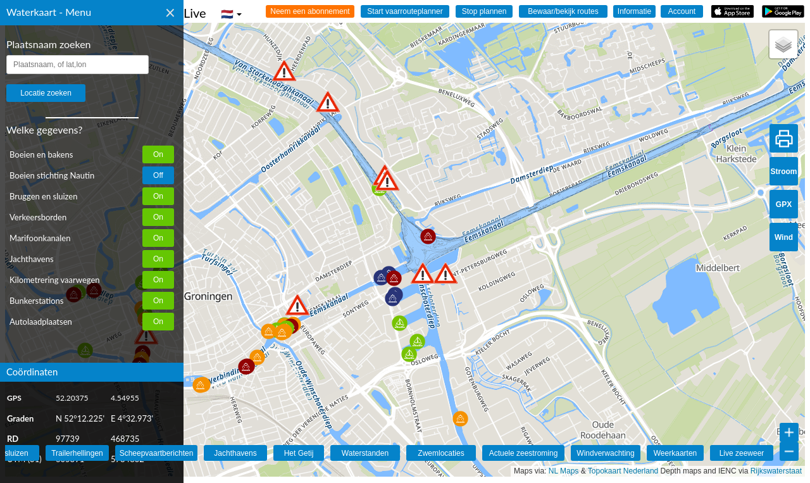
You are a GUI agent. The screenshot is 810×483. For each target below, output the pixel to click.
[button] (297, 305)
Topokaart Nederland (623, 471)
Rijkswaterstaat (776, 471)
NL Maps (564, 471)
